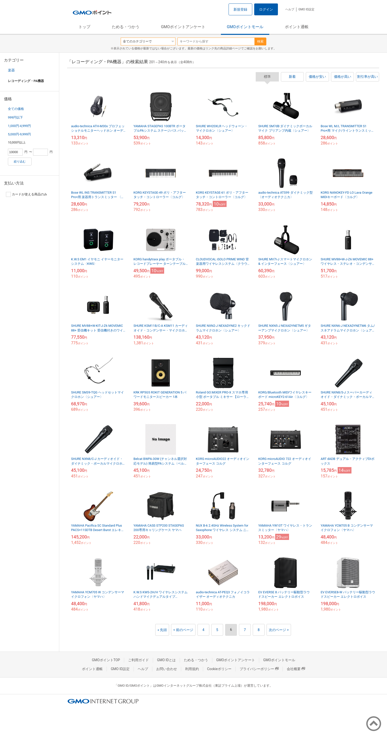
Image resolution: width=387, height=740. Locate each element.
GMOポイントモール (245, 26)
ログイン (266, 9)
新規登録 (240, 9)
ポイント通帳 (297, 26)
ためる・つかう (125, 26)
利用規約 (192, 669)
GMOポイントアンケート (183, 26)
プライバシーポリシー (259, 669)
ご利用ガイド (138, 660)
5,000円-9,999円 (19, 134)
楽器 (11, 70)
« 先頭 (162, 630)
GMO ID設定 (306, 9)
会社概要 (296, 669)
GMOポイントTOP (106, 660)
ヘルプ (289, 9)
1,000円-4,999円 (19, 126)
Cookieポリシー (219, 669)
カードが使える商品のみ (26, 194)
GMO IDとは (166, 660)
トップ (84, 26)
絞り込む (20, 161)
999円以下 (15, 117)
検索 (260, 41)
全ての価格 (16, 109)
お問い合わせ (166, 669)
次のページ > (279, 630)
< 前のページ (183, 630)
